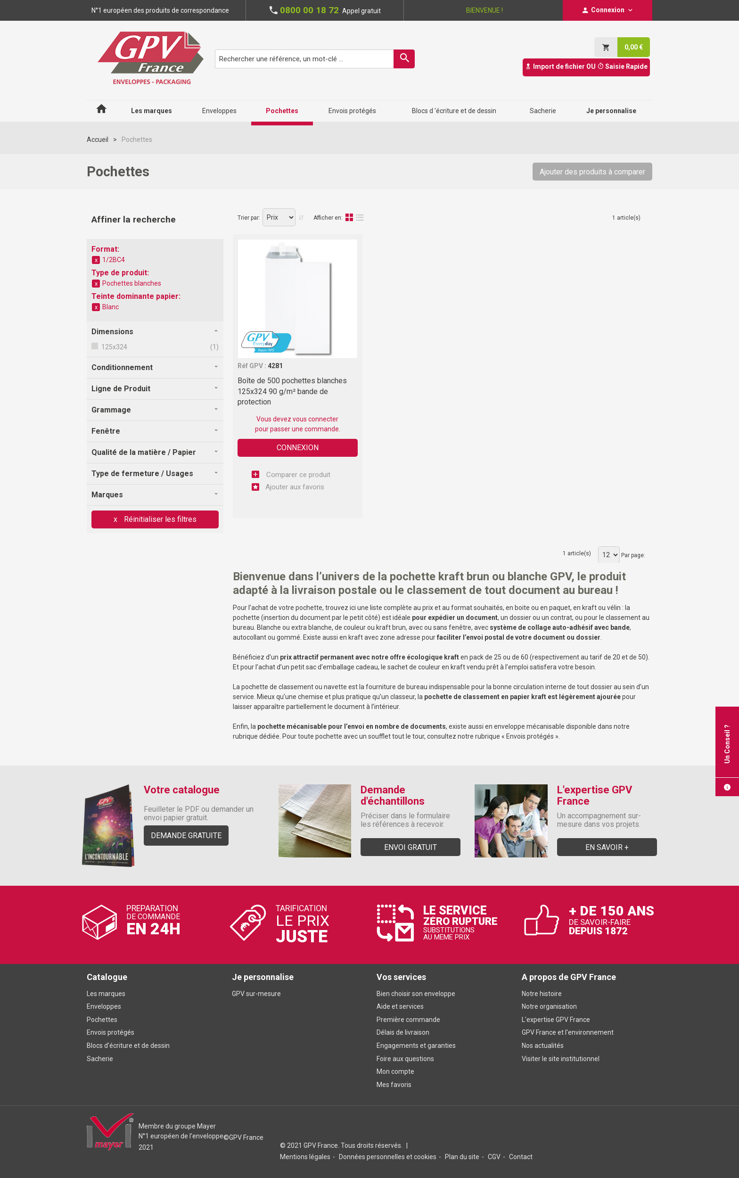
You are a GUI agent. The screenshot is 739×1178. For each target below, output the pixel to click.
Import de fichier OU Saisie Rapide (586, 66)
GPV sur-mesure (256, 993)
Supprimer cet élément (96, 260)
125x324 (113, 347)
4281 (275, 366)
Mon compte (395, 1071)
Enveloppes (104, 1006)
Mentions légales (305, 1157)
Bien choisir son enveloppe (416, 993)
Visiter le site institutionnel (560, 1059)
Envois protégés (530, 736)
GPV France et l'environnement (568, 1032)
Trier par (248, 217)
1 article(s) (626, 217)
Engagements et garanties (416, 1045)
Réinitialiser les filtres (159, 519)
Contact (521, 1157)
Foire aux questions (405, 1059)
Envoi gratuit (410, 847)
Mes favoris (394, 1084)
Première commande (408, 1019)
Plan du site (462, 1157)
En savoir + (607, 847)
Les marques (106, 993)
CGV (494, 1157)
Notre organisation (549, 1006)
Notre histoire (542, 993)
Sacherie (100, 1059)
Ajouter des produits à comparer (592, 171)
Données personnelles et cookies (387, 1157)
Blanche (269, 627)
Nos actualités (543, 1045)
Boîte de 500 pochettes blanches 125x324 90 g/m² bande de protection (292, 391)
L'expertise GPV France (556, 1019)
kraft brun (391, 627)
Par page (632, 555)
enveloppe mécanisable (529, 726)
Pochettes (102, 1019)
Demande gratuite (186, 835)
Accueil (97, 139)
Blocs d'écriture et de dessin (128, 1045)
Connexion (298, 447)
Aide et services (400, 1006)
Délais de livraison (404, 1032)
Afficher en (327, 217)
